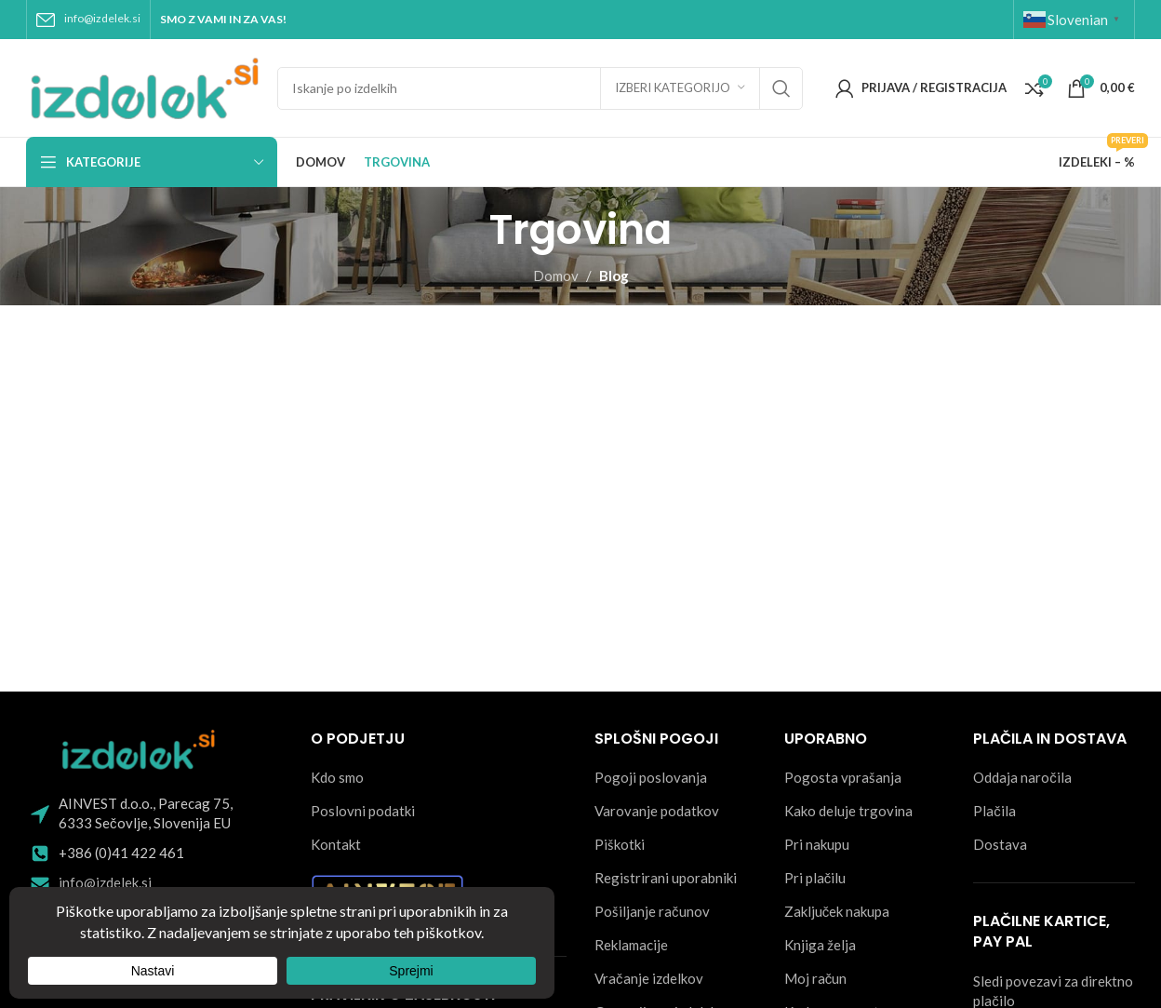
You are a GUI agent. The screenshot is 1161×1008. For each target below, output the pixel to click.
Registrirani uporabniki (665, 877)
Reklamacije (631, 944)
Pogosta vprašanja (842, 777)
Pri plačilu (815, 877)
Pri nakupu (816, 844)
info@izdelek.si (102, 18)
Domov (556, 275)
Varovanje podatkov (656, 810)
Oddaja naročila (1022, 777)
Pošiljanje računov (652, 911)
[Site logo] (142, 85)
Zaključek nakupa (837, 911)
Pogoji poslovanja (650, 777)
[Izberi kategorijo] (680, 88)
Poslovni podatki (363, 810)
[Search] (540, 88)
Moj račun (815, 978)
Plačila (994, 810)
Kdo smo (337, 777)
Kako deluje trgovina (848, 810)
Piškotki (619, 844)
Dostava (1000, 844)
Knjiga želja (820, 944)
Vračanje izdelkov (648, 978)
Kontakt (336, 844)
